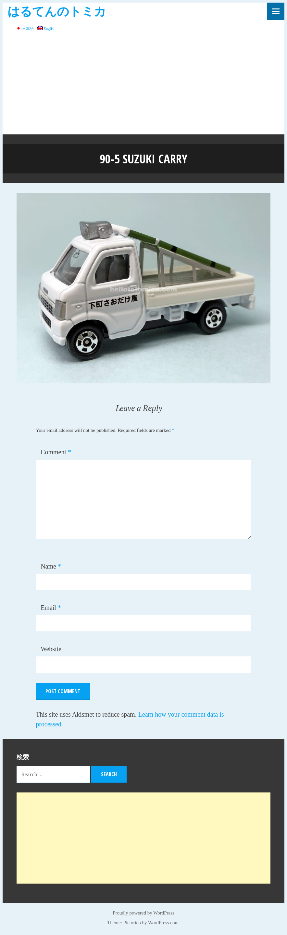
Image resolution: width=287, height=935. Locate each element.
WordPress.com (163, 922)
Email (51, 607)
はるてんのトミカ (56, 11)
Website (51, 649)
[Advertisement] (143, 85)
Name (51, 566)
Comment (56, 452)
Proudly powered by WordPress (143, 912)
